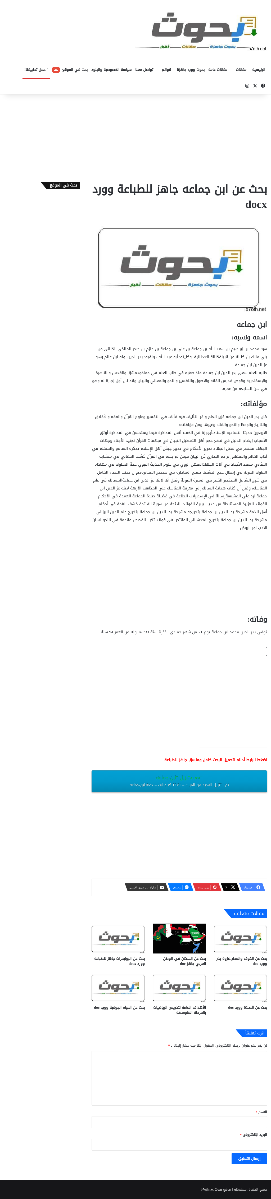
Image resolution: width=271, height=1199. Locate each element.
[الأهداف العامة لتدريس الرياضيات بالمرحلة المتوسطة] (179, 987)
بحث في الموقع (70, 69)
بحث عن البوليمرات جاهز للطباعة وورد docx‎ (119, 961)
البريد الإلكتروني (253, 1134)
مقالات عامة (217, 69)
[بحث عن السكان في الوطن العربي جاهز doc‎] (179, 938)
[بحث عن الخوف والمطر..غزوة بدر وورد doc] (240, 938)
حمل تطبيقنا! (36, 69)
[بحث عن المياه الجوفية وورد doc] (118, 987)
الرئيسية (258, 69)
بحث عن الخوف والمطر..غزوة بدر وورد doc (241, 961)
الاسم (261, 1112)
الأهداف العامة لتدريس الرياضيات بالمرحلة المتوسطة (179, 1010)
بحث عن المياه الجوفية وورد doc (119, 1007)
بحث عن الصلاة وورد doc (247, 1007)
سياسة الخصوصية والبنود (111, 69)
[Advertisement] (135, 137)
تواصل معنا (144, 69)
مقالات (241, 69)
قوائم (166, 69)
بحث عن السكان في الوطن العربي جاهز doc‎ (184, 961)
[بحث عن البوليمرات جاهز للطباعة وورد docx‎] (118, 938)
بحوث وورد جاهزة (191, 69)
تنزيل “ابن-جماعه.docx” (179, 781)
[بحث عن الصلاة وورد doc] (240, 987)
